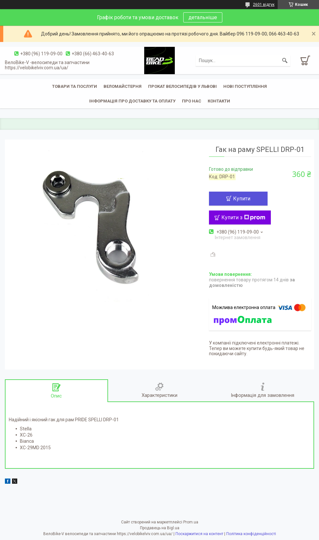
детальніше (202, 17)
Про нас (191, 101)
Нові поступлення (245, 86)
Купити (241, 199)
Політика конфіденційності (251, 534)
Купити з (243, 217)
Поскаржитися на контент (199, 534)
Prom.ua (190, 522)
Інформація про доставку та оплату (132, 101)
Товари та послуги (74, 86)
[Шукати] (285, 60)
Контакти (219, 101)
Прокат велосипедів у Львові (182, 86)
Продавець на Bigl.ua (159, 528)
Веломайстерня (123, 86)
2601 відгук (263, 4)
